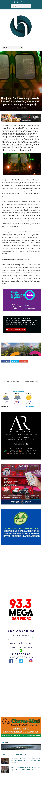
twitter (15, 776)
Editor (13, 523)
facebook (5, 776)
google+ (23, 776)
